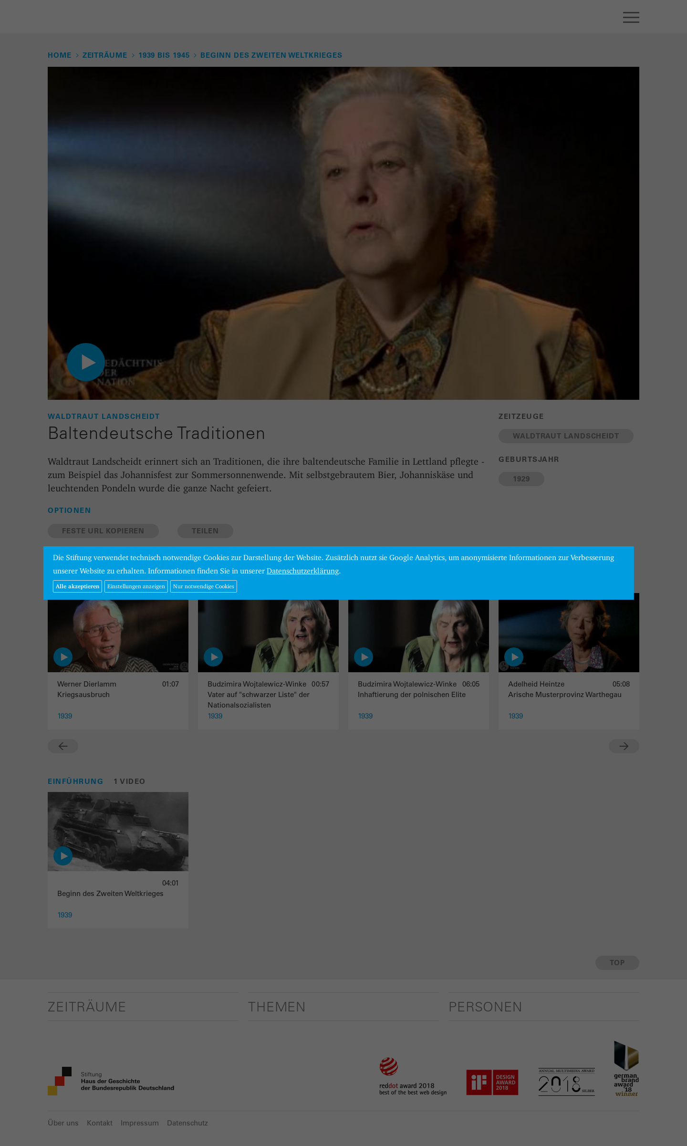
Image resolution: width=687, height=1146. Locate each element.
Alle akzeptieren (77, 586)
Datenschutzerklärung (303, 570)
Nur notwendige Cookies (203, 586)
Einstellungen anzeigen (136, 586)
